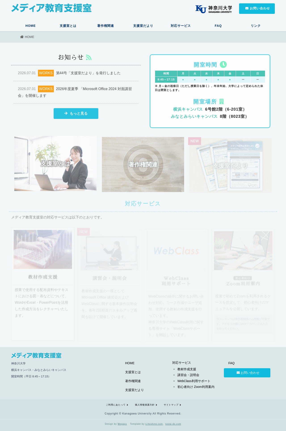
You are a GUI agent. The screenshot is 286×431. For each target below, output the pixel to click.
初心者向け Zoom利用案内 (195, 387)
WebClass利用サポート (193, 381)
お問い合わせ (247, 372)
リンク (256, 25)
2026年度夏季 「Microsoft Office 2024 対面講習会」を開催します (75, 92)
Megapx (122, 424)
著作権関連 (105, 25)
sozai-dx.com (173, 424)
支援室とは (68, 25)
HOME (30, 25)
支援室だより (143, 25)
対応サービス (181, 25)
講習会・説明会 (188, 375)
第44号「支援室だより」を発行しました (69, 74)
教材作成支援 (186, 369)
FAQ (218, 25)
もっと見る (76, 114)
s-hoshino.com (154, 424)
